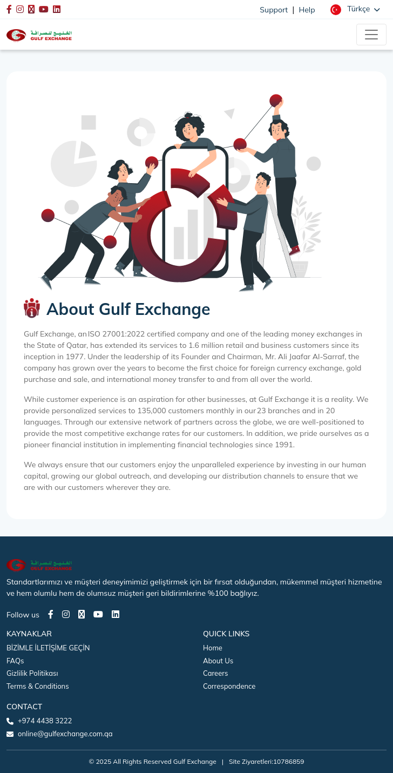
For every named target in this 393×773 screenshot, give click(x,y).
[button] (355, 9)
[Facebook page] (50, 614)
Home (212, 647)
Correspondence (229, 686)
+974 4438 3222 (45, 720)
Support (274, 10)
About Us (218, 660)
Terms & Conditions (37, 686)
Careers (215, 673)
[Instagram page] (66, 614)
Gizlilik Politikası (32, 673)
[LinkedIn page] (115, 614)
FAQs (15, 660)
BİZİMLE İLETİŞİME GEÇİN (48, 647)
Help (307, 10)
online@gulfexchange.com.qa (65, 733)
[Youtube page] (98, 614)
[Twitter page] (81, 614)
